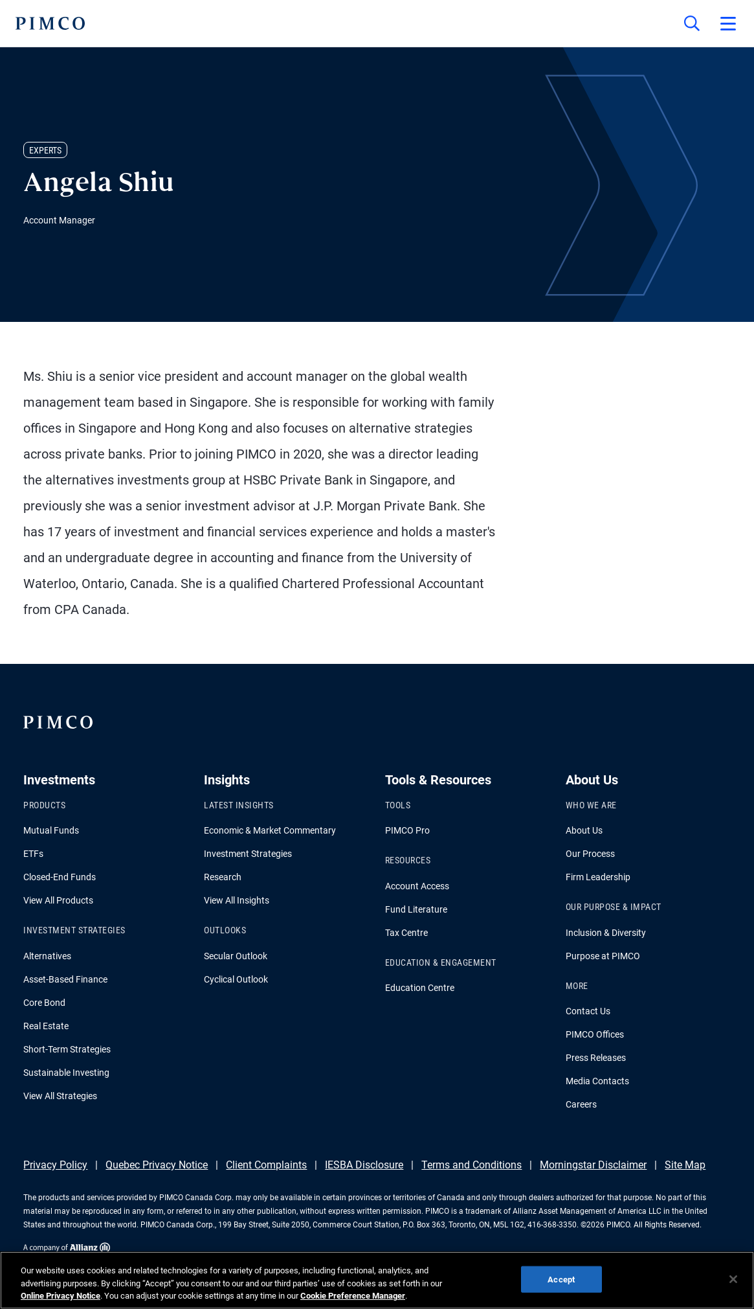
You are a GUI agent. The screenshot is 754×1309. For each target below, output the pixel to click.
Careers (581, 1104)
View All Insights (236, 900)
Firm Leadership (598, 877)
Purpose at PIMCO (603, 956)
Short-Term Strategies (67, 1049)
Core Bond (44, 1002)
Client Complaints (266, 1165)
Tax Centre (406, 933)
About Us (584, 830)
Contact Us (588, 1011)
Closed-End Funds (59, 877)
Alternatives (47, 956)
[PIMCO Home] (50, 23)
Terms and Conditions (471, 1165)
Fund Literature (416, 909)
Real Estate (46, 1026)
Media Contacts (597, 1081)
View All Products (58, 900)
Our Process (590, 853)
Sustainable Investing (66, 1072)
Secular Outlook (235, 956)
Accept (561, 1279)
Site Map (685, 1165)
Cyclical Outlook (236, 979)
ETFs (33, 853)
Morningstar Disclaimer (593, 1165)
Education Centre (419, 988)
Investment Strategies (248, 853)
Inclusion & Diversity (606, 933)
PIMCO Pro (407, 830)
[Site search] (692, 23)
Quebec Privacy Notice (156, 1165)
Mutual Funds (51, 830)
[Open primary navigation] (728, 23)
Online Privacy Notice (60, 1296)
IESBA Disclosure (364, 1165)
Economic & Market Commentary (270, 830)
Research (222, 877)
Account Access (417, 886)
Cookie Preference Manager (352, 1296)
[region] (377, 1280)
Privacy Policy (55, 1165)
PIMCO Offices (595, 1034)
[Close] (733, 1279)
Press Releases (596, 1058)
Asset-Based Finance (65, 979)
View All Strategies (60, 1096)
